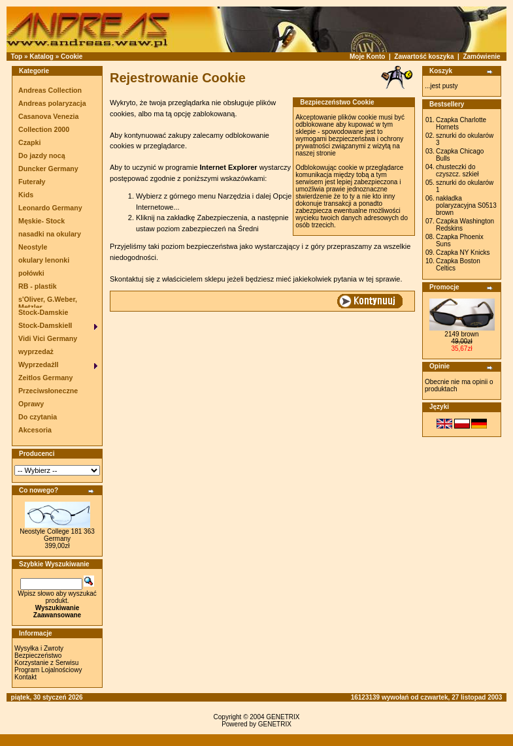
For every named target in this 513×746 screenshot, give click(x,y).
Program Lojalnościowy (48, 669)
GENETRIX (282, 717)
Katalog (41, 56)
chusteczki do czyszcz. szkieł (457, 170)
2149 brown (461, 334)
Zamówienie (481, 56)
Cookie (71, 56)
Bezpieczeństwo (37, 655)
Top (17, 56)
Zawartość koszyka (424, 56)
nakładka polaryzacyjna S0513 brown (466, 205)
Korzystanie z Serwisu (46, 662)
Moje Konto (367, 56)
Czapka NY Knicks (463, 252)
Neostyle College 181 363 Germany (57, 535)
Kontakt (25, 677)
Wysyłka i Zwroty (38, 648)
